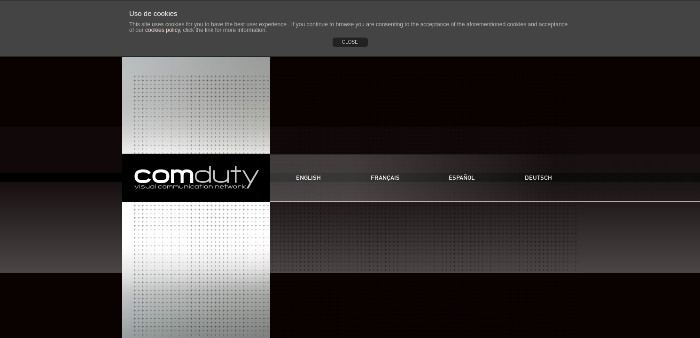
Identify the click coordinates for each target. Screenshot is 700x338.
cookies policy (162, 30)
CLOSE (350, 42)
